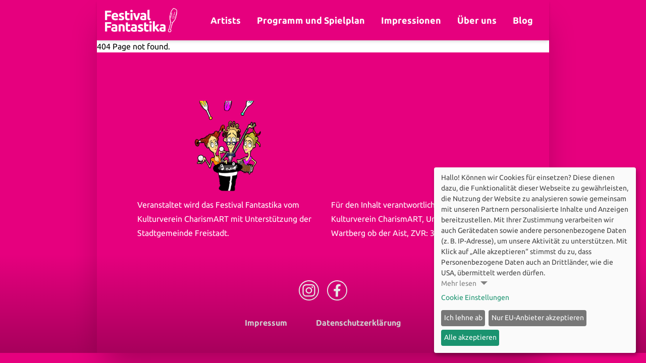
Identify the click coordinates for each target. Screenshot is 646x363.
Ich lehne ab (463, 318)
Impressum (266, 322)
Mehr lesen (458, 283)
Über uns (477, 20)
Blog (523, 20)
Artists (225, 20)
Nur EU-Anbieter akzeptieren (538, 318)
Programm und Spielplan (311, 20)
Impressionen (411, 20)
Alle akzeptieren (470, 337)
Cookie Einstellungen (475, 297)
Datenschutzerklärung (358, 322)
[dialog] (535, 260)
